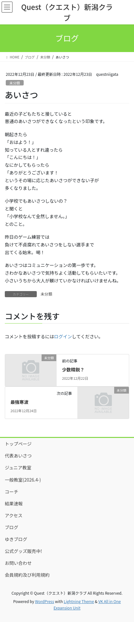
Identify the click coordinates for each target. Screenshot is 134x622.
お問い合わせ (18, 563)
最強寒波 (19, 402)
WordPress (44, 601)
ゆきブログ (16, 539)
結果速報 (14, 503)
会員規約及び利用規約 (27, 575)
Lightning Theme (79, 601)
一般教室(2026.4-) (23, 479)
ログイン (63, 336)
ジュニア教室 (18, 467)
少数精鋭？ (73, 369)
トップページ (18, 443)
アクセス (13, 515)
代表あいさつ (18, 455)
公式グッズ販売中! (23, 551)
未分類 (14, 82)
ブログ (11, 527)
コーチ (11, 491)
